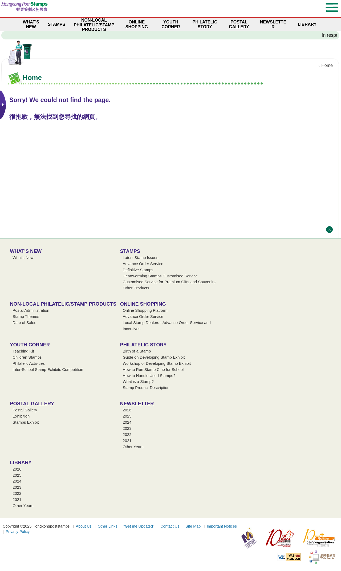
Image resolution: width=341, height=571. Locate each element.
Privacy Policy (18, 531)
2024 (127, 422)
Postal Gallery (32, 403)
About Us (83, 526)
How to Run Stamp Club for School (153, 369)
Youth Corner (30, 344)
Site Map (193, 526)
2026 (127, 410)
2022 (127, 434)
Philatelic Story (143, 344)
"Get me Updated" (138, 526)
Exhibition (21, 416)
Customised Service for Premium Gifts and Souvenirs (169, 282)
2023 (127, 428)
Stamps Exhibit (26, 422)
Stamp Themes (26, 316)
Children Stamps (27, 357)
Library (20, 462)
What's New (26, 251)
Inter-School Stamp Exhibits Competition (48, 369)
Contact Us (169, 526)
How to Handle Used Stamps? (149, 376)
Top (329, 229)
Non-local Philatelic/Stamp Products (63, 304)
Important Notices (222, 526)
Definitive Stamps (138, 270)
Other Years (133, 447)
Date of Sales (24, 323)
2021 (127, 441)
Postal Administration (31, 310)
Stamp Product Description (146, 388)
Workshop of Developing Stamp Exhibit (157, 363)
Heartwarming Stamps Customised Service (160, 276)
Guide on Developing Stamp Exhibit (154, 357)
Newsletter (137, 403)
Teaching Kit (23, 351)
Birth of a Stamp (137, 351)
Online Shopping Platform (145, 310)
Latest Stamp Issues (141, 258)
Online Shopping (143, 304)
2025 (127, 416)
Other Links (107, 526)
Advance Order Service (143, 264)
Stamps (130, 251)
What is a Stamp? (138, 381)
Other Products (136, 288)
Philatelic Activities (29, 363)
